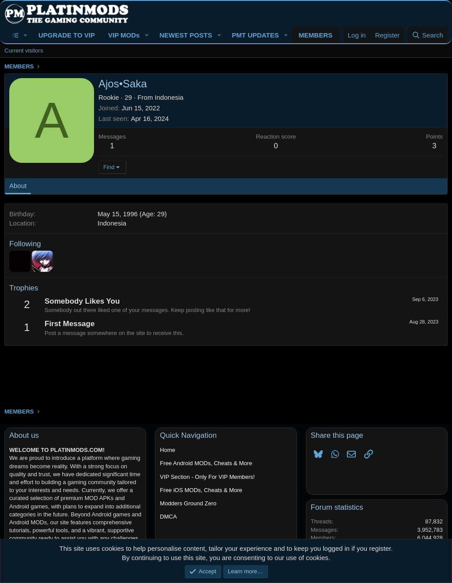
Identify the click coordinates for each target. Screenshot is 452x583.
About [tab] (17, 185)
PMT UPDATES (255, 35)
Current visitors (23, 50)
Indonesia (169, 97)
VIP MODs (123, 35)
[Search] (427, 35)
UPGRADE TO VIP (66, 35)
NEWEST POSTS (185, 35)
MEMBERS (316, 35)
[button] (25, 35)
